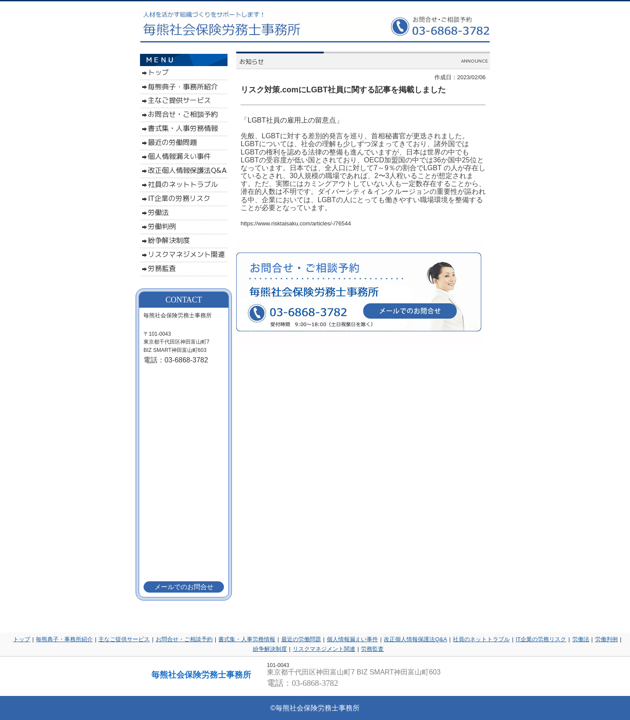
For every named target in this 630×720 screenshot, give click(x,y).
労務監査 (372, 649)
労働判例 (606, 639)
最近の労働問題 (301, 639)
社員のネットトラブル (481, 639)
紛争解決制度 (270, 649)
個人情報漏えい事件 (352, 639)
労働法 (580, 639)
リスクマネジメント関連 (324, 649)
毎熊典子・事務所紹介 (64, 639)
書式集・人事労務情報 (246, 639)
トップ (21, 639)
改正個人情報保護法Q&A (415, 639)
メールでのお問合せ (184, 586)
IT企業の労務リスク (541, 639)
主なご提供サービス (124, 639)
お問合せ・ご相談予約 (184, 639)
